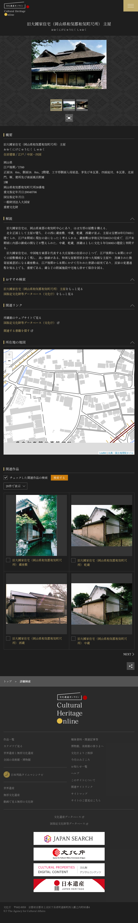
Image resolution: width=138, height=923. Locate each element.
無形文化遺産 (12, 795)
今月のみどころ (80, 760)
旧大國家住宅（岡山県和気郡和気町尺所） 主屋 (35, 289)
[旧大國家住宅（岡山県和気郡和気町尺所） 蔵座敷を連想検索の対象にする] (8, 560)
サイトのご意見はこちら (86, 800)
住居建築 (9, 154)
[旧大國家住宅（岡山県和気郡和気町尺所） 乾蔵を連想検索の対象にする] (73, 560)
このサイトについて (83, 780)
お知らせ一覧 (79, 766)
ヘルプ (75, 773)
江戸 (21, 154)
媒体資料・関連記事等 (84, 739)
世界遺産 (9, 788)
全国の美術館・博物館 (17, 760)
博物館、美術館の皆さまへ (87, 746)
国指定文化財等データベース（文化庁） (30, 294)
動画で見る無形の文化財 (18, 802)
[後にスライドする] (128, 654)
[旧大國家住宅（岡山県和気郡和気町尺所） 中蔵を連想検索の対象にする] (73, 638)
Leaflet (102, 453)
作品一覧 (9, 739)
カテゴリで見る (13, 746)
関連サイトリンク (82, 787)
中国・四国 (34, 154)
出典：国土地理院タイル (120, 453)
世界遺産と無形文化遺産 (18, 753)
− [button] (9, 361)
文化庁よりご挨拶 (82, 753)
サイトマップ (79, 794)
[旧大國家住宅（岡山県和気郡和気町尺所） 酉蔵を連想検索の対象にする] (8, 638)
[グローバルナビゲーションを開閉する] (130, 5)
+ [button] (9, 355)
